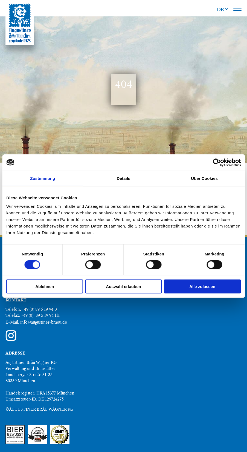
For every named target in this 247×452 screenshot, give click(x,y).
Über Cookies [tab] (204, 178)
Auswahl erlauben (123, 286)
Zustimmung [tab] (42, 178)
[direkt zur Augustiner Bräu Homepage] (19, 23)
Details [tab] (123, 178)
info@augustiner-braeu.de (43, 322)
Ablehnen (44, 286)
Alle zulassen (202, 286)
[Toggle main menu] (237, 8)
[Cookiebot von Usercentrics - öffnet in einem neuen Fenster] (217, 162)
